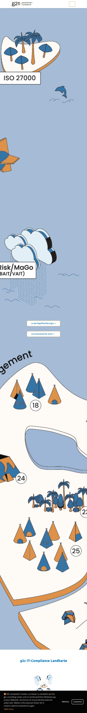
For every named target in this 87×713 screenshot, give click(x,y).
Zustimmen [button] (77, 702)
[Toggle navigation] (72, 4)
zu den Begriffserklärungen (43, 323)
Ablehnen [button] (65, 702)
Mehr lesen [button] (9, 709)
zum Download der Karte (42, 334)
